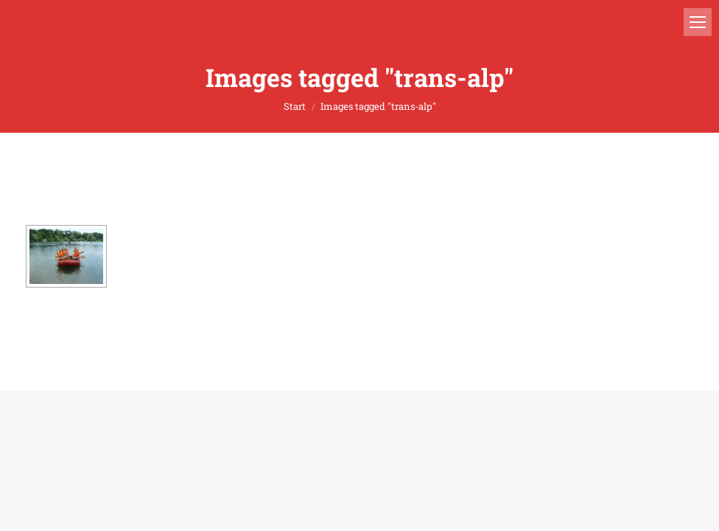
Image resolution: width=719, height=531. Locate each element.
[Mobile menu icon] (698, 22)
